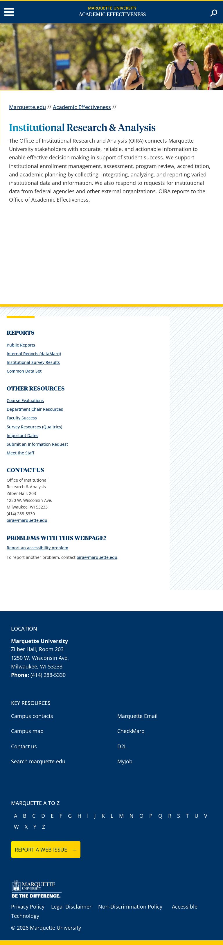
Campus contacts (32, 715)
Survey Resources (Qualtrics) (34, 427)
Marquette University (112, 8)
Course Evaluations (25, 400)
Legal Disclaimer (71, 906)
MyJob (124, 761)
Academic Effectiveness (112, 14)
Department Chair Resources (35, 409)
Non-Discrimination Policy (130, 906)
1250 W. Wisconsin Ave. (40, 657)
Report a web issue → (46, 849)
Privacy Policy (27, 906)
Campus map (27, 730)
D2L (122, 746)
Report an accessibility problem (37, 547)
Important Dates (22, 435)
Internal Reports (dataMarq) (34, 353)
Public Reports (21, 345)
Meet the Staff (20, 453)
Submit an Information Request (37, 444)
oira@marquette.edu (27, 520)
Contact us (24, 746)
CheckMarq (131, 730)
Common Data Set (24, 371)
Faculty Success (22, 418)
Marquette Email (137, 715)
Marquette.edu (27, 107)
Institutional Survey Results (33, 362)
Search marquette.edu (38, 761)
